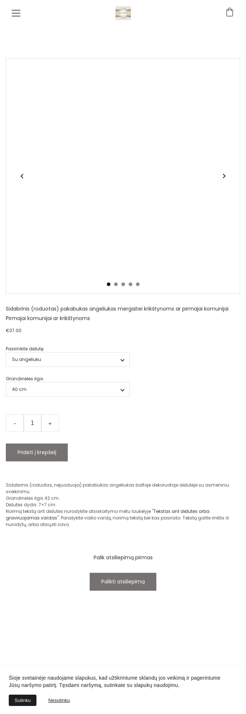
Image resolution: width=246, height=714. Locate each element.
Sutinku (23, 700)
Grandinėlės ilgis (24, 394)
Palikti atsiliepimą (123, 597)
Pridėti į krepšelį (36, 467)
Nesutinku (59, 700)
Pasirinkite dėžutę (24, 364)
